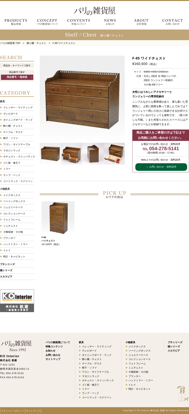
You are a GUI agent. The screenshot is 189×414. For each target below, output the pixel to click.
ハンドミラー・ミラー (15, 244)
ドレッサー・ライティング (18, 107)
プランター (9, 238)
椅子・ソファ (10, 138)
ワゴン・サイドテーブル (16, 144)
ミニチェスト (10, 225)
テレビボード (10, 113)
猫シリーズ (6, 270)
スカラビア (6, 276)
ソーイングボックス (14, 201)
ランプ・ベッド (11, 175)
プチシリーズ (7, 264)
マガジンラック (11, 150)
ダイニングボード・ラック (18, 119)
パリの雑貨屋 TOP (10, 43)
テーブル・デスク (13, 132)
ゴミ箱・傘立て (11, 162)
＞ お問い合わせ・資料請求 (161, 167)
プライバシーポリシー (12, 411)
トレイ (7, 250)
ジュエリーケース (13, 207)
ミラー (7, 168)
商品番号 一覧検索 (17, 77)
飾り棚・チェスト (36, 43)
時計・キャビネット (14, 256)
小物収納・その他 (13, 231)
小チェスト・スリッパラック (18, 156)
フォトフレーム (11, 219)
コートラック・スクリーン (18, 181)
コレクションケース (14, 213)
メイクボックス (11, 195)
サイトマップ (33, 411)
